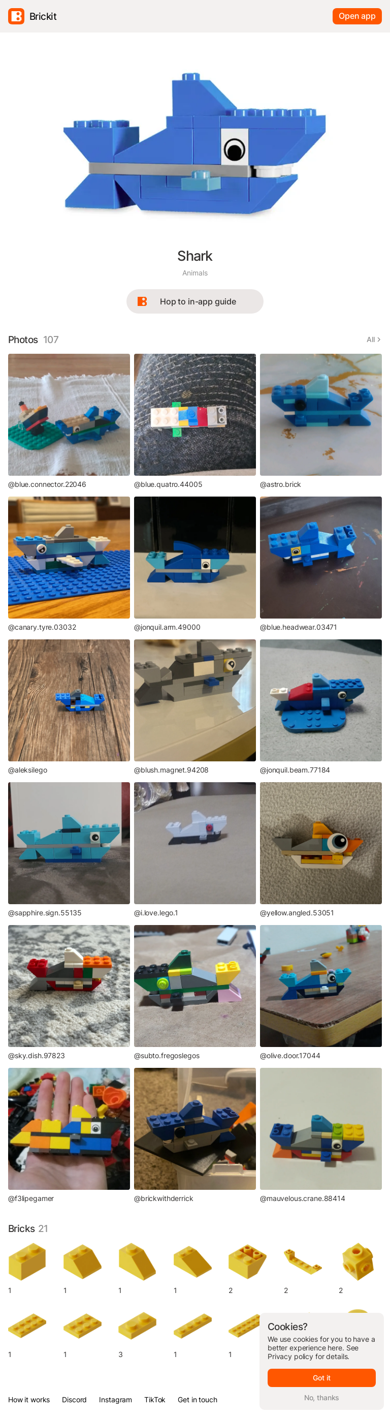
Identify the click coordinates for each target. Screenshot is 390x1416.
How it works (29, 1399)
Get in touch (197, 1399)
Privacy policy (290, 1356)
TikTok (155, 1399)
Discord (74, 1399)
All (371, 339)
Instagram (115, 1399)
